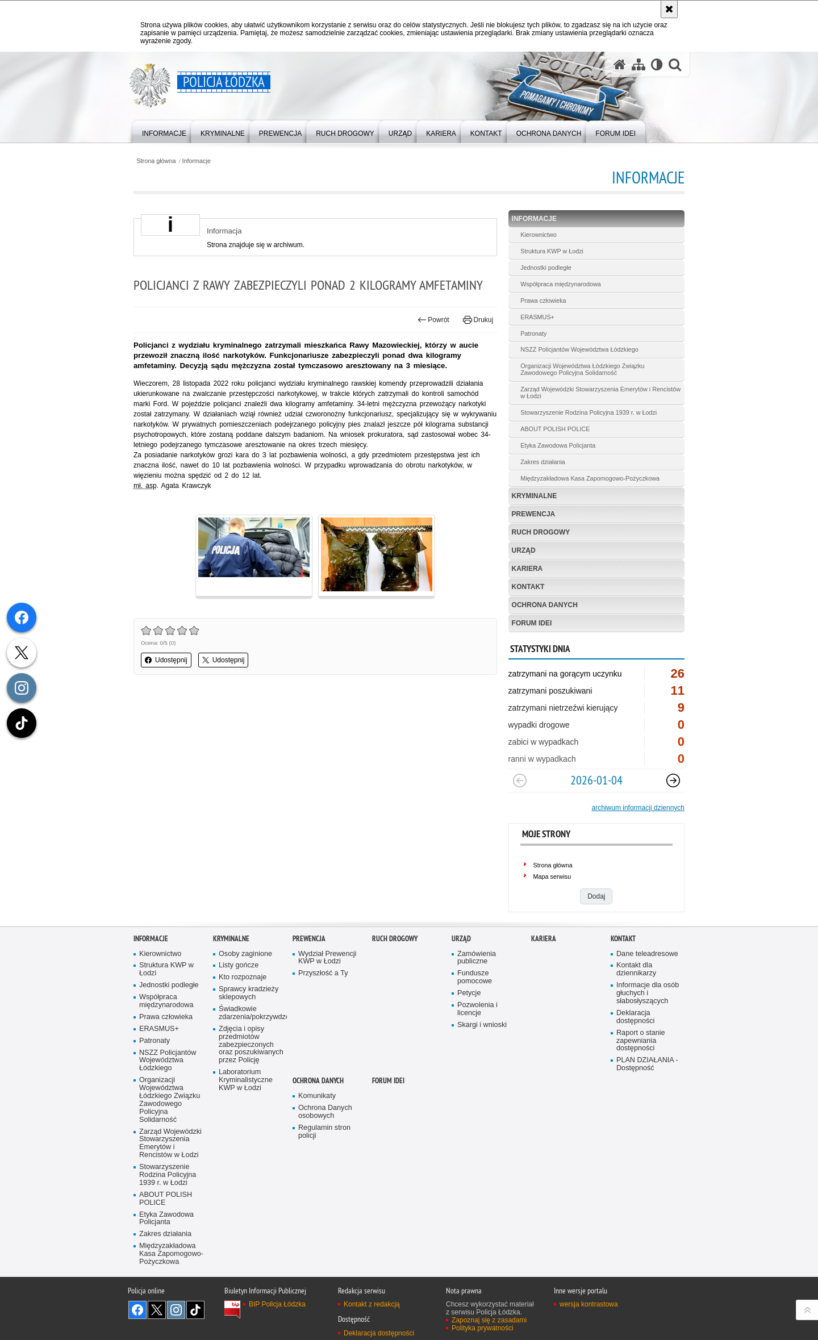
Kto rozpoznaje (242, 977)
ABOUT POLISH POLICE (555, 428)
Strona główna (156, 161)
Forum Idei (532, 623)
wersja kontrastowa (589, 1304)
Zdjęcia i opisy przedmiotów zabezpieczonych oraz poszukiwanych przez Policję (251, 1045)
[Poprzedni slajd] (519, 780)
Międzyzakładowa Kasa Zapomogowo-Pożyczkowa (590, 478)
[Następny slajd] (673, 780)
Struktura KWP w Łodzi (551, 251)
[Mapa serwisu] (638, 64)
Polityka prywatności (483, 1328)
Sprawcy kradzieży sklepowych (248, 993)
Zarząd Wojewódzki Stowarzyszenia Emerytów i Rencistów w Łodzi (600, 392)
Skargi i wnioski (482, 1025)
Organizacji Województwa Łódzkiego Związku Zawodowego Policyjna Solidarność (582, 369)
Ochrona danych (545, 605)
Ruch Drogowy (541, 532)
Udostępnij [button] (166, 660)
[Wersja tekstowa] (657, 64)
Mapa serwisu (552, 876)
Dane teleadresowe (647, 954)
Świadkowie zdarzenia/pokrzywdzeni (252, 1013)
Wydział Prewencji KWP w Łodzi (327, 958)
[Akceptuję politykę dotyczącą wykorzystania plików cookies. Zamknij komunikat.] (669, 9)
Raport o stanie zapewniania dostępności (640, 1041)
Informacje (196, 161)
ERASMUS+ (537, 317)
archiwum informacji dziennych (638, 808)
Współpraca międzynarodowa (560, 284)
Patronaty (533, 333)
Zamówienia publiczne (476, 958)
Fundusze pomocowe (474, 977)
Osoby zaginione (245, 954)
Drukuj (478, 319)
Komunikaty (317, 1096)
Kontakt (528, 587)
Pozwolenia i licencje (477, 1009)
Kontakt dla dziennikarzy (636, 969)
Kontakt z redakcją (372, 1304)
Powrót (433, 319)
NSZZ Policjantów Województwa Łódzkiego (579, 349)
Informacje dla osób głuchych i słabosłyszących (647, 993)
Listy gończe (238, 965)
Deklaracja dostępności (635, 1017)
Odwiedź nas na (137, 1310)
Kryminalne (534, 496)
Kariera (527, 569)
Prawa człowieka (543, 300)
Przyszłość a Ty (323, 973)
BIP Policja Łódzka (277, 1304)
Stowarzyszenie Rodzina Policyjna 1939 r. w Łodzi (588, 412)
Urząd (524, 550)
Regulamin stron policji (324, 1131)
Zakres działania (542, 461)
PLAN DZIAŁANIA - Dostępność (647, 1064)
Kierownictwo (538, 234)
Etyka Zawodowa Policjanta (557, 445)
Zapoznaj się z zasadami (489, 1320)
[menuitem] (164, 131)
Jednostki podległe (545, 267)
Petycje (469, 993)
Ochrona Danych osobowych (325, 1112)
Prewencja (534, 514)
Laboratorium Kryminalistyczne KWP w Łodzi (246, 1080)
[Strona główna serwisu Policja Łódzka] (620, 64)
